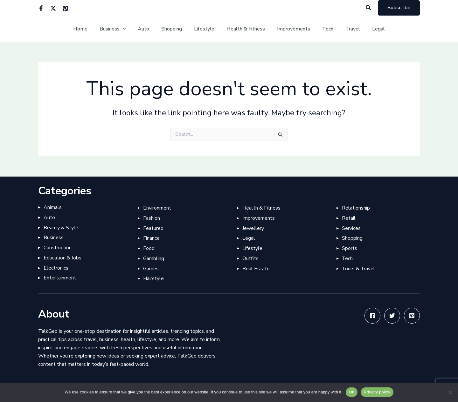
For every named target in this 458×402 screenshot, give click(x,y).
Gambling (153, 258)
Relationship (356, 207)
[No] (450, 392)
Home (89, 29)
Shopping (174, 29)
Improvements (290, 29)
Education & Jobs (62, 257)
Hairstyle (153, 278)
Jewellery (253, 227)
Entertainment (60, 278)
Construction (58, 247)
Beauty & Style (61, 227)
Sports (349, 248)
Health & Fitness (245, 29)
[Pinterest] (65, 8)
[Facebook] (41, 8)
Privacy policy (377, 392)
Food (149, 248)
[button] (368, 8)
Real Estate (256, 268)
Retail (349, 217)
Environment (157, 207)
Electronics (56, 268)
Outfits (250, 258)
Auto (148, 29)
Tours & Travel (359, 268)
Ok (351, 392)
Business (119, 29)
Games (151, 268)
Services (351, 227)
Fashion (151, 217)
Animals (53, 207)
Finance (151, 238)
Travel (346, 29)
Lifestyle (205, 29)
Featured (153, 227)
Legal (370, 29)
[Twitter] (53, 8)
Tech (323, 29)
